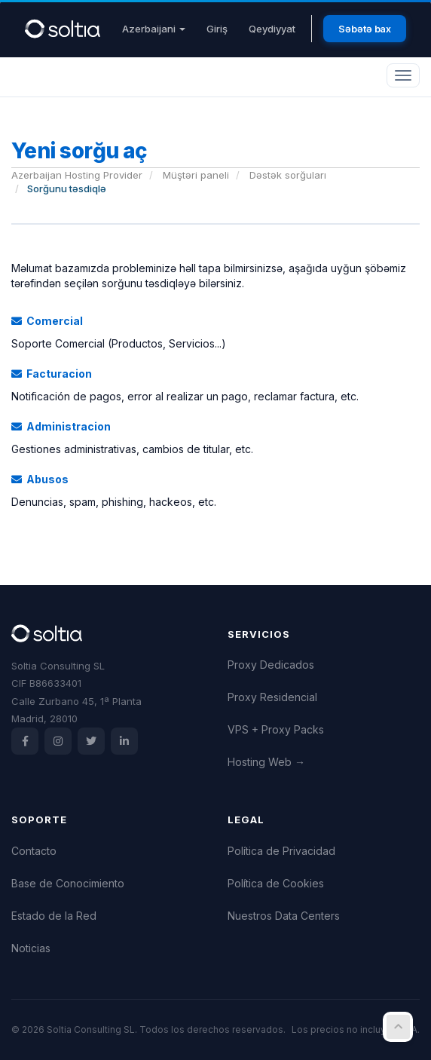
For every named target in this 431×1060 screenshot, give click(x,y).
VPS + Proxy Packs (276, 729)
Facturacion (51, 373)
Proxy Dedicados (271, 664)
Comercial (47, 320)
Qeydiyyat (272, 29)
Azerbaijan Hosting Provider (76, 175)
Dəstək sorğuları (287, 175)
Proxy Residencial (272, 697)
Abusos (40, 479)
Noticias (30, 948)
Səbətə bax (364, 29)
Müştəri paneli (196, 175)
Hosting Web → (266, 761)
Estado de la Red (53, 915)
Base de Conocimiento (67, 883)
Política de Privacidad (281, 850)
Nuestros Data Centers (284, 915)
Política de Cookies (276, 883)
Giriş (217, 29)
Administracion (61, 426)
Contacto (34, 850)
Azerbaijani (153, 29)
